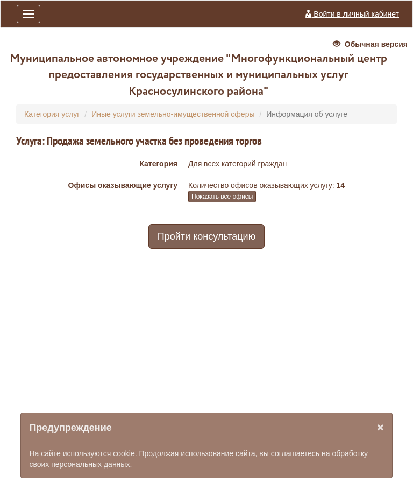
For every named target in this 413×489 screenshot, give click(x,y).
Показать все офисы (222, 196)
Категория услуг (52, 114)
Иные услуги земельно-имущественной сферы (172, 114)
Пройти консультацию (206, 236)
